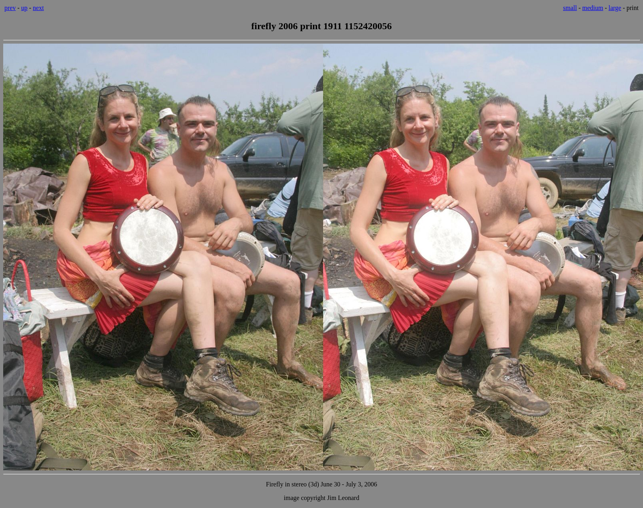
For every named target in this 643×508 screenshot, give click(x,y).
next (38, 7)
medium (592, 7)
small (570, 7)
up (24, 7)
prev (10, 7)
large (615, 7)
